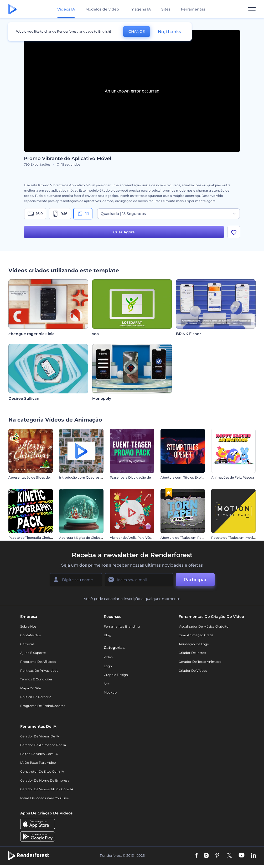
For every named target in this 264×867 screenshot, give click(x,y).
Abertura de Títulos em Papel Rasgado (191, 538)
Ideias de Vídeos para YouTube (44, 798)
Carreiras (27, 644)
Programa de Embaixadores (42, 706)
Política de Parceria (35, 697)
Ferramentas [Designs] (193, 9)
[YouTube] (242, 856)
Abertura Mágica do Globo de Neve (86, 538)
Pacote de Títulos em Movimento (237, 538)
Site (107, 684)
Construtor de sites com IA (42, 771)
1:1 (83, 214)
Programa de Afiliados (38, 662)
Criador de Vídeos (193, 671)
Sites (165, 9)
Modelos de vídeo (102, 9)
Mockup (110, 692)
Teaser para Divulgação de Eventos (137, 477)
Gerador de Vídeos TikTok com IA (46, 789)
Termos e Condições (36, 679)
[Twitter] (229, 856)
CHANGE (136, 31)
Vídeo (108, 657)
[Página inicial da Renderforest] (12, 9)
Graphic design (116, 675)
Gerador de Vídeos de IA (39, 736)
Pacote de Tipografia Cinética (31, 538)
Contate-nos (30, 635)
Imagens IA (140, 9)
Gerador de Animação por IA (43, 745)
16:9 (35, 214)
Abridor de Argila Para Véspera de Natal (141, 538)
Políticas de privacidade (39, 671)
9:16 (60, 214)
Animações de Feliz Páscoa (232, 477)
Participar (195, 580)
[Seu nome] (76, 579)
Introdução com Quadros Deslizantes (88, 477)
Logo (108, 666)
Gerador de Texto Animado (200, 662)
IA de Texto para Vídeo (38, 763)
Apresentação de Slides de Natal (33, 477)
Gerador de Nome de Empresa (44, 780)
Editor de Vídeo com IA (39, 754)
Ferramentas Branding (122, 626)
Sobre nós (28, 626)
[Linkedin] (253, 856)
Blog (107, 635)
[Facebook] (196, 856)
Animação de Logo (194, 644)
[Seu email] (139, 579)
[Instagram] (206, 856)
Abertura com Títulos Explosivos (186, 477)
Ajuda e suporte (33, 653)
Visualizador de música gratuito (204, 626)
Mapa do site (30, 688)
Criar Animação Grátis (196, 635)
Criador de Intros (192, 653)
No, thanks (169, 31)
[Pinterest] (217, 856)
